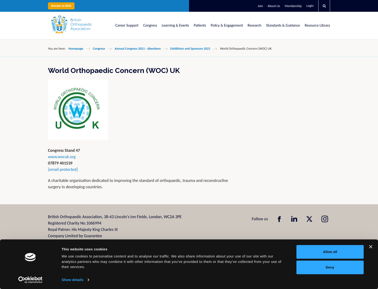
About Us (274, 6)
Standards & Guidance (283, 25)
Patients (200, 25)
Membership (293, 6)
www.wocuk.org (62, 156)
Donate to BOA (61, 6)
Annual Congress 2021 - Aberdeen (138, 49)
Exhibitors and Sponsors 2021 (190, 49)
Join (260, 6)
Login (310, 6)
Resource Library (317, 25)
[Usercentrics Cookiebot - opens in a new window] (30, 279)
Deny (330, 267)
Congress (150, 25)
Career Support (127, 25)
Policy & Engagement (227, 25)
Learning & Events (175, 25)
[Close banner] (370, 246)
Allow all (330, 252)
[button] (324, 6)
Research (254, 25)
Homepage (75, 49)
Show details (72, 280)
